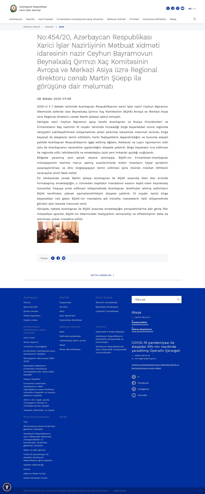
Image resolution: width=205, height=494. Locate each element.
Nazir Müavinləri (67, 316)
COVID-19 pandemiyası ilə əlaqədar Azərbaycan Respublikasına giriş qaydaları (38, 457)
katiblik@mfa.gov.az (140, 324)
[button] (7, 487)
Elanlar (26, 469)
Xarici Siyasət (45, 19)
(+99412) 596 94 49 (141, 356)
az (189, 8)
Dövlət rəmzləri (30, 311)
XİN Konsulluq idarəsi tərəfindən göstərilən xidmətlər (39, 427)
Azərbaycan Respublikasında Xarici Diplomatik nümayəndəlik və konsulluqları (111, 349)
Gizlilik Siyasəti (119, 491)
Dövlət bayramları (32, 316)
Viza (25, 422)
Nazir (62, 311)
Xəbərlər (49, 27)
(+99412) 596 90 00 (141, 317)
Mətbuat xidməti (31, 27)
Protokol (134, 19)
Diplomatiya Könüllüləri (71, 320)
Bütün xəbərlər (101, 275)
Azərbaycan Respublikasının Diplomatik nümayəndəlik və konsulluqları (109, 339)
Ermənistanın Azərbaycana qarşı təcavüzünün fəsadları (39, 352)
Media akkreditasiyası (70, 349)
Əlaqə (173, 19)
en (194, 8)
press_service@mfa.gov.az (142, 331)
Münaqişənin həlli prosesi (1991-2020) (39, 359)
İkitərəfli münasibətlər (107, 302)
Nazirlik (30, 19)
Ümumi (26, 302)
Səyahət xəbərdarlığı (33, 465)
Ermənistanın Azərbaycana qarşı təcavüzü (80, 19)
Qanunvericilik (30, 307)
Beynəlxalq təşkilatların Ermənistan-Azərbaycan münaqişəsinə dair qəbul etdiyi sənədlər (38, 370)
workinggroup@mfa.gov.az (144, 359)
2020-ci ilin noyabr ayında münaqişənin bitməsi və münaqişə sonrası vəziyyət (36, 403)
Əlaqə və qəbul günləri (34, 450)
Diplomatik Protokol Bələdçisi (110, 332)
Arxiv (61, 27)
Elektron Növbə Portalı (34, 473)
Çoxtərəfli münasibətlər (107, 311)
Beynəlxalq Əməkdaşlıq (107, 307)
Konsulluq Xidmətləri (154, 19)
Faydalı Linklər (30, 320)
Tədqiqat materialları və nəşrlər (39, 410)
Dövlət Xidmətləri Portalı (35, 478)
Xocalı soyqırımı (31, 342)
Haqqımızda (65, 302)
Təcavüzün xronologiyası (35, 346)
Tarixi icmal (29, 338)
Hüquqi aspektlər (31, 379)
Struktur (64, 307)
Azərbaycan (15, 19)
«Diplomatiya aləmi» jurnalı (73, 340)
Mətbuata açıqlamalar (70, 336)
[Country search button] (179, 299)
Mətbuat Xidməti (116, 19)
